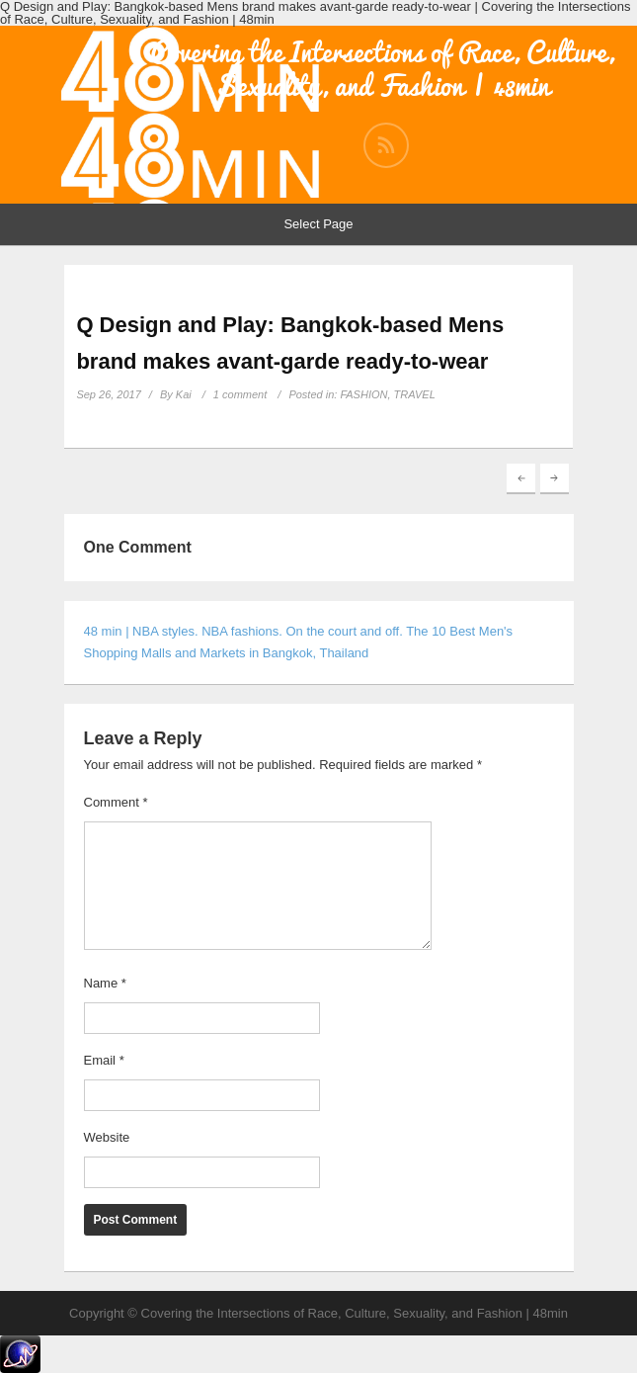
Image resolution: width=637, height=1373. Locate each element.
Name (105, 983)
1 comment (240, 394)
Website (107, 1137)
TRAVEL (415, 394)
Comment (116, 802)
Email (104, 1060)
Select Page (318, 223)
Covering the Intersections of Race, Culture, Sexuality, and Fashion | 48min (382, 69)
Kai (184, 394)
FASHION (363, 394)
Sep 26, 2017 (108, 394)
